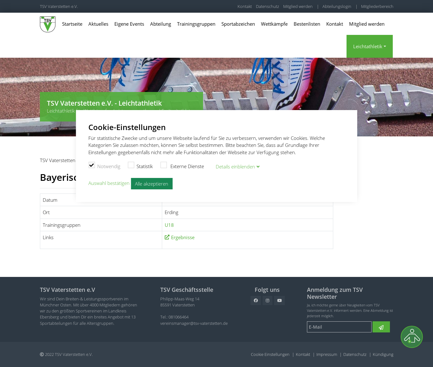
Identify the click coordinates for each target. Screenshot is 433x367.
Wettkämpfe (274, 24)
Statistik (140, 165)
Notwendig (104, 165)
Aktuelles (98, 24)
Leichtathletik (367, 46)
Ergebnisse (182, 237)
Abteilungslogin (336, 6)
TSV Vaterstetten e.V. (59, 6)
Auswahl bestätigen (109, 183)
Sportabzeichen (238, 24)
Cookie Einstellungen (270, 354)
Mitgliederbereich (377, 6)
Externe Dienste (182, 165)
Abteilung (160, 24)
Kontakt (245, 6)
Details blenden (235, 166)
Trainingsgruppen (196, 24)
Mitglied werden (298, 6)
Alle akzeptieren (151, 183)
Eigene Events (129, 24)
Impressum (326, 354)
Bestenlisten (307, 24)
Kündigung (383, 354)
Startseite (72, 24)
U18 (169, 225)
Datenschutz (267, 6)
